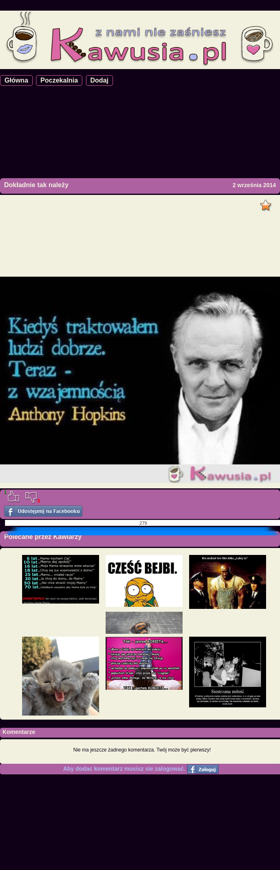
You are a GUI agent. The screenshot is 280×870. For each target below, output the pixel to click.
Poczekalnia (59, 80)
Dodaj (99, 80)
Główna (16, 80)
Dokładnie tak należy (36, 184)
